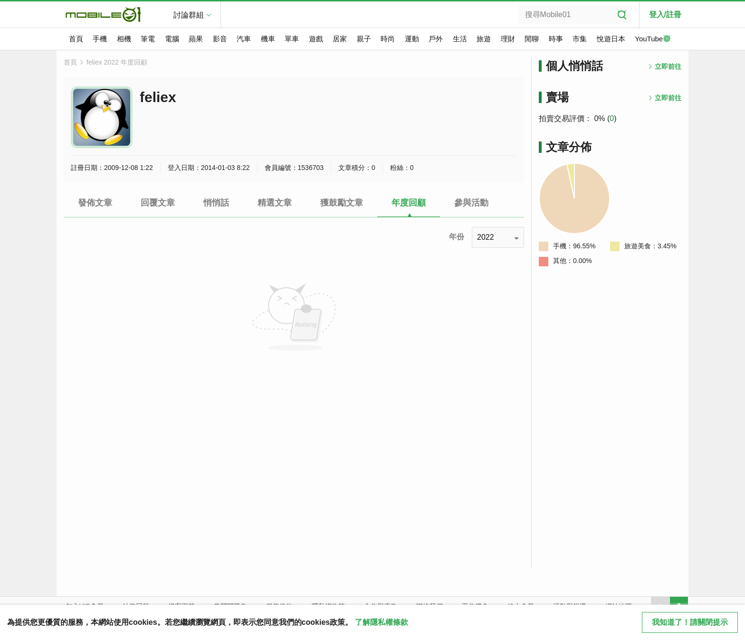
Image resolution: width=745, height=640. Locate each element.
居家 (340, 39)
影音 (220, 39)
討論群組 (188, 15)
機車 (268, 39)
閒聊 (532, 39)
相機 (124, 39)
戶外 (436, 39)
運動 (412, 39)
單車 (292, 39)
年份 (456, 237)
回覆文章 (158, 202)
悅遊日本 (611, 39)
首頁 (76, 39)
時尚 (388, 39)
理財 (508, 39)
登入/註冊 (665, 14)
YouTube (653, 39)
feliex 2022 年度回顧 (116, 62)
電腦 (172, 39)
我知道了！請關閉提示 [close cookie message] (690, 622)
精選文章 (275, 202)
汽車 (244, 39)
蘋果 (196, 39)
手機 (100, 39)
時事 (556, 39)
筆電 (148, 39)
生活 (460, 39)
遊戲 (316, 39)
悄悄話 (216, 202)
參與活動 (471, 202)
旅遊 (484, 39)
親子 (364, 39)
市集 (580, 39)
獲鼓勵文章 (341, 202)
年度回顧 (409, 202)
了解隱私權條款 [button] (381, 622)
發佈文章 (95, 202)
